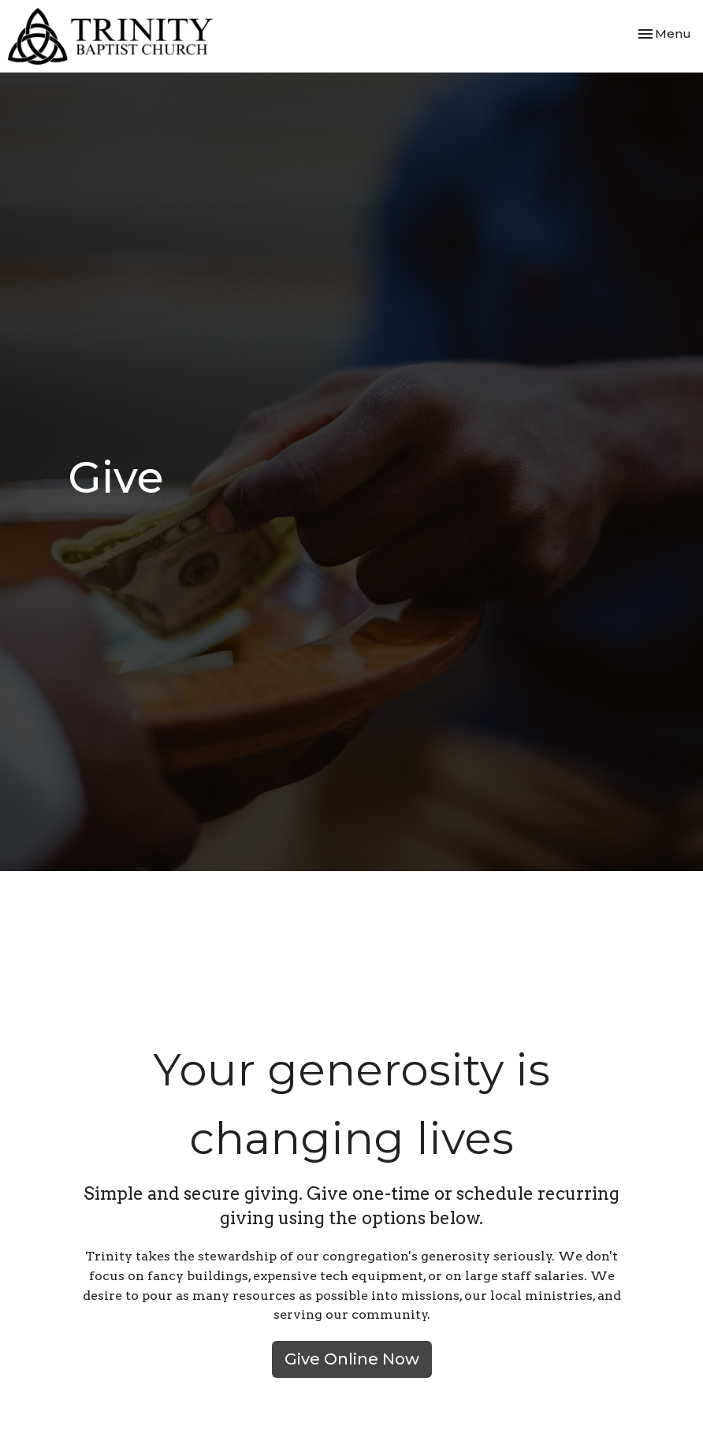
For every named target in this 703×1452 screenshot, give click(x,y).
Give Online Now (352, 1359)
